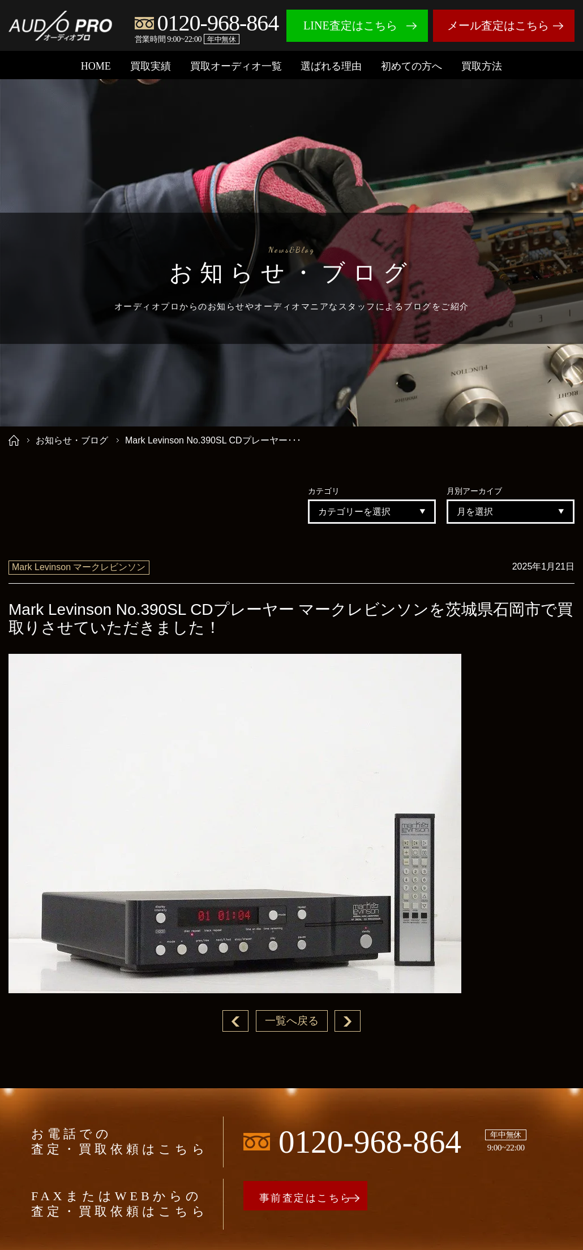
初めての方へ (411, 66)
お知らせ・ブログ (72, 440)
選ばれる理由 (331, 66)
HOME (96, 66)
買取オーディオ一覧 (236, 66)
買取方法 (481, 66)
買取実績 (150, 66)
